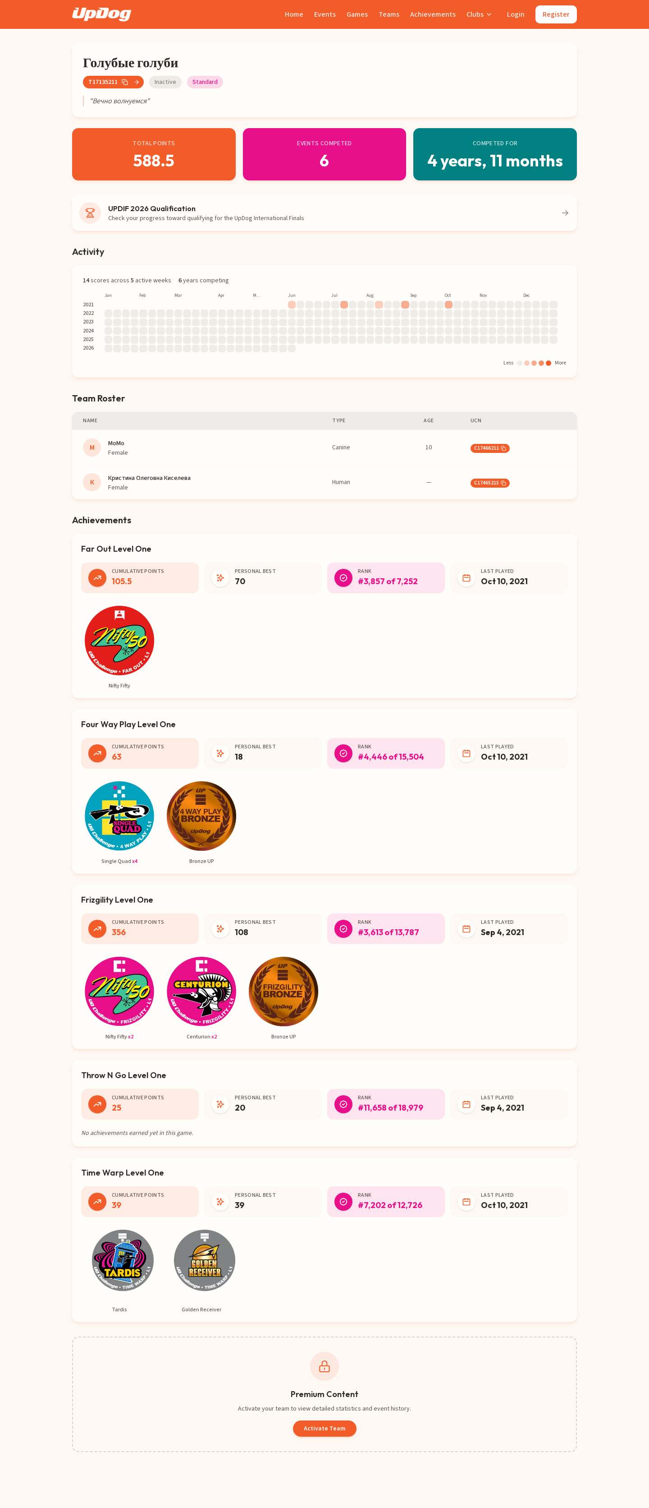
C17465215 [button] (490, 483)
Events (325, 14)
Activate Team (325, 1428)
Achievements (433, 14)
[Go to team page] (136, 82)
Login (516, 14)
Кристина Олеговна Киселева (149, 478)
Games (357, 14)
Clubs (479, 14)
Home (294, 14)
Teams (389, 14)
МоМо (116, 443)
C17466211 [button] (490, 448)
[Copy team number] (124, 82)
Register (556, 14)
